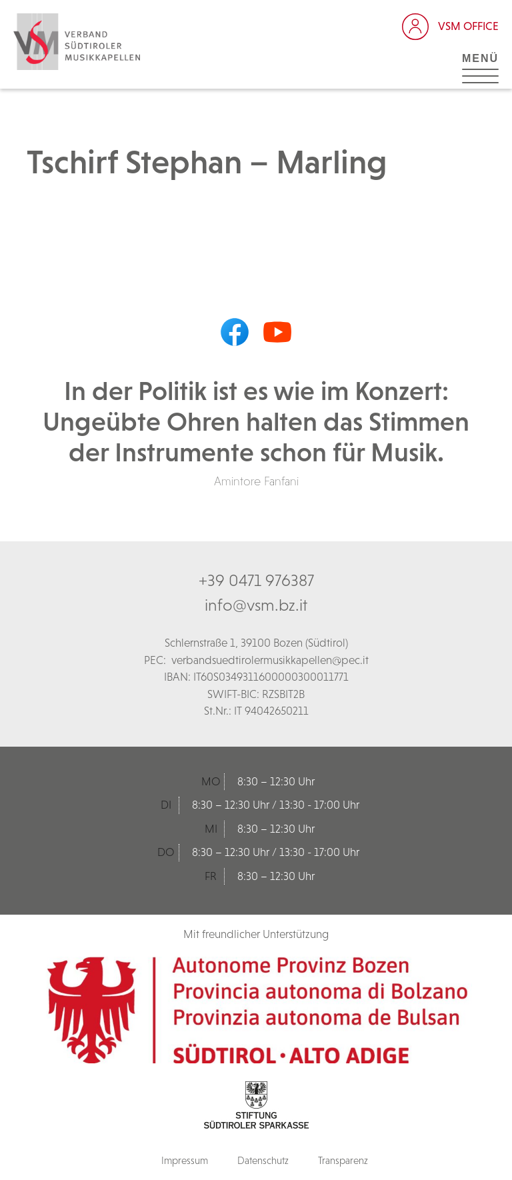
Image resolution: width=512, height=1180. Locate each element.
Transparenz (343, 1160)
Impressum (184, 1160)
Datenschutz (263, 1160)
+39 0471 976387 (256, 580)
